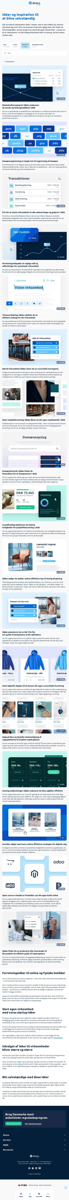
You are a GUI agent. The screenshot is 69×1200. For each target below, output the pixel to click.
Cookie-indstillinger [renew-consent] (34, 1174)
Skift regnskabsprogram (33, 1123)
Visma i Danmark (45, 1185)
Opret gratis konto (13, 1123)
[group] (6, 46)
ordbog (20, 1064)
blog (8, 1064)
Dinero (4, 996)
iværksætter (58, 1038)
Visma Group (33, 1185)
